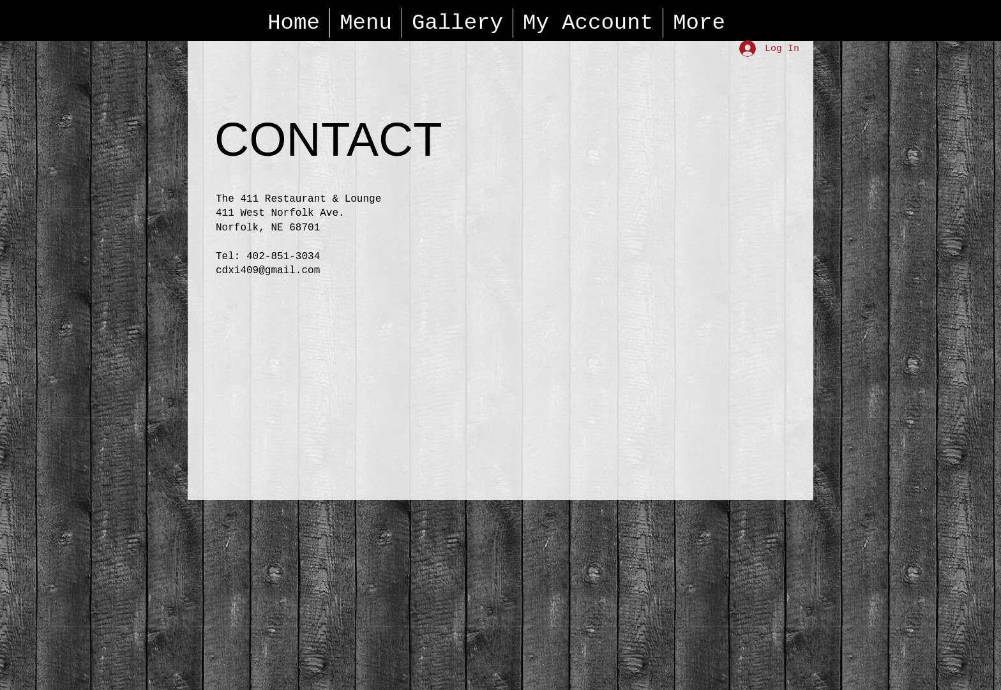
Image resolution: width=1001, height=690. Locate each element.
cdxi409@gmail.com (268, 270)
